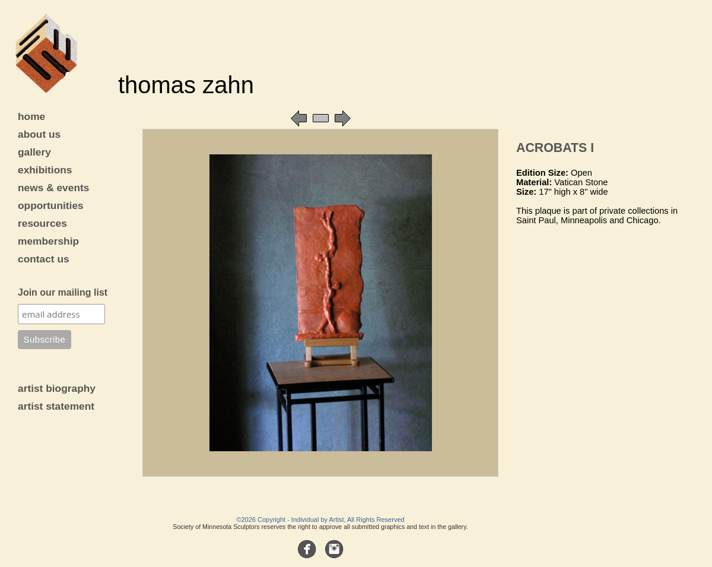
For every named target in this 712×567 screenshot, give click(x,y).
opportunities (51, 205)
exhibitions (45, 170)
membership (48, 241)
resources (42, 223)
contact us (43, 259)
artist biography (57, 388)
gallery (34, 152)
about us (39, 134)
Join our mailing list (62, 292)
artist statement (56, 406)
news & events (53, 188)
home (31, 116)
